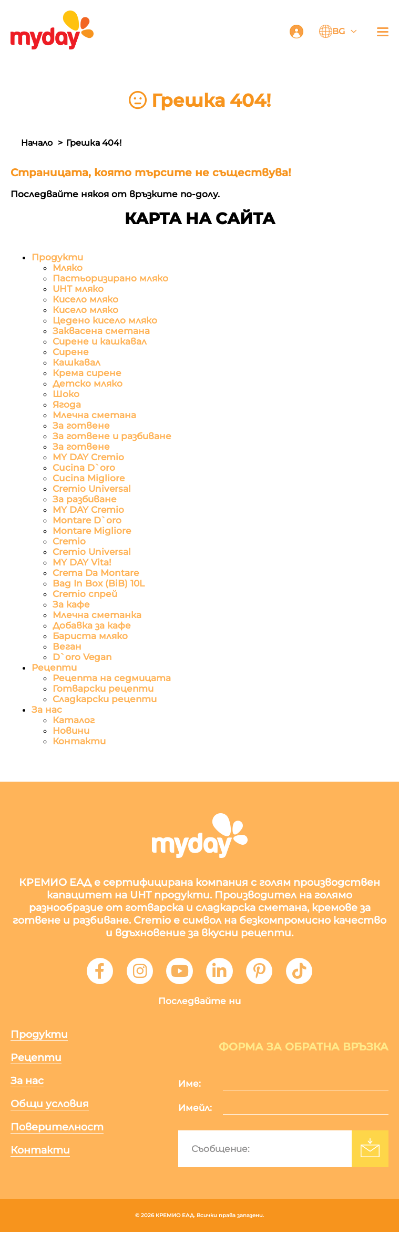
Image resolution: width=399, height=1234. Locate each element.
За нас (47, 710)
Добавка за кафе (92, 626)
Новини (71, 731)
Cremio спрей (85, 594)
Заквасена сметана (101, 331)
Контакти (79, 741)
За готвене (81, 426)
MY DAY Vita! (82, 563)
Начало (37, 143)
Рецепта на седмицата (112, 678)
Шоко (66, 394)
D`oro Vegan (82, 657)
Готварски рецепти (103, 689)
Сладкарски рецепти (105, 699)
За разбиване (85, 499)
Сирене (71, 352)
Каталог (74, 720)
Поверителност (57, 1129)
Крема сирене (87, 373)
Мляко (68, 268)
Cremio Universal (92, 489)
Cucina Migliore (89, 478)
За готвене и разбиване (112, 436)
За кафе (71, 605)
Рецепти (54, 668)
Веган (67, 647)
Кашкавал (76, 363)
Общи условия (50, 1106)
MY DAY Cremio (88, 457)
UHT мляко (78, 289)
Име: (189, 1085)
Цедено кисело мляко (105, 321)
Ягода (67, 405)
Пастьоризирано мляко (110, 279)
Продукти (57, 257)
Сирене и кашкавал (100, 342)
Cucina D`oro (84, 468)
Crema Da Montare (96, 573)
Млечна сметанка (97, 615)
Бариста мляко (90, 636)
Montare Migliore (92, 531)
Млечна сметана (94, 415)
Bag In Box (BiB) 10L (99, 584)
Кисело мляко (85, 300)
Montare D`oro (87, 520)
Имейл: (195, 1110)
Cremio (69, 542)
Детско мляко (87, 384)
